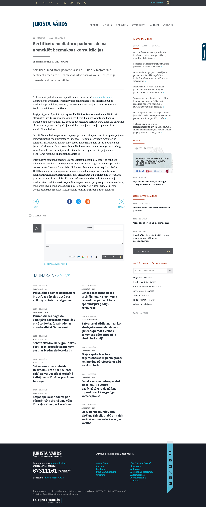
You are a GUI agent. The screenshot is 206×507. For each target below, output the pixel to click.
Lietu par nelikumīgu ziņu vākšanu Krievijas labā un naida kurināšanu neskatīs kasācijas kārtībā (102, 417)
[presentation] (109, 249)
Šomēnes (156, 45)
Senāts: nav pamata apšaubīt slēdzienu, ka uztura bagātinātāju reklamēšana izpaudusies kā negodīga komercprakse (101, 388)
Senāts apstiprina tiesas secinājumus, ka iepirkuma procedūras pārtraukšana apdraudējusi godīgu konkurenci (99, 300)
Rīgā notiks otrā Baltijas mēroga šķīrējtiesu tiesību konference (149, 183)
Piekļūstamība (138, 477)
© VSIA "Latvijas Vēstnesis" (111, 491)
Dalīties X (78, 201)
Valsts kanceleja (141, 304)
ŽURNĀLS (95, 25)
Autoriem (135, 469)
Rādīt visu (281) (153, 313)
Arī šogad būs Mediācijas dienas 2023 (151, 222)
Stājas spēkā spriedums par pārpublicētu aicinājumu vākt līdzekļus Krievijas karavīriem (52, 400)
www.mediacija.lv (102, 97)
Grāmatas (101, 474)
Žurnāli (100, 466)
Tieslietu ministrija (142, 282)
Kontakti (134, 480)
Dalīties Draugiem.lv (87, 201)
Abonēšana (102, 463)
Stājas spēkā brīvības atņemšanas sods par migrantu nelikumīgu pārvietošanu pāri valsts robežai (102, 359)
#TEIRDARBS (139, 25)
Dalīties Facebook (69, 201)
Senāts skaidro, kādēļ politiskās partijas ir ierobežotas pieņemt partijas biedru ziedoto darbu (54, 346)
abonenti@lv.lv (59, 463)
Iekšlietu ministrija (142, 299)
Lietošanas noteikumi (141, 471)
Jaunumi (61, 38)
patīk (36, 207)
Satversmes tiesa (40, 312)
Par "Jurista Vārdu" (140, 463)
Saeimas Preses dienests (145, 286)
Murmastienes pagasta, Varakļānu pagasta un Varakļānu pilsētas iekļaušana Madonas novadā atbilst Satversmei (54, 321)
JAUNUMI (154, 25)
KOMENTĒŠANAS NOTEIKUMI (55, 264)
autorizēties (157, 3)
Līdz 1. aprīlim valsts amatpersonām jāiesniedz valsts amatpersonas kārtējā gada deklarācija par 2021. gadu (152, 115)
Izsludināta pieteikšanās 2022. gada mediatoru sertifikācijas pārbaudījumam (151, 238)
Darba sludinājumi (106, 471)
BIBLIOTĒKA (122, 25)
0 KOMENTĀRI (39, 215)
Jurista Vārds (139, 295)
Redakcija (135, 466)
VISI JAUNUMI (152, 251)
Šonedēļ (145, 45)
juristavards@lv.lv (54, 477)
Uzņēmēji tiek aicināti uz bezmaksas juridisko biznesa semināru (151, 65)
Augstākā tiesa (39, 289)
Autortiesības (137, 474)
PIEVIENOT (108, 257)
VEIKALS (107, 25)
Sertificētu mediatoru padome (50, 61)
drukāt (121, 207)
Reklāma (101, 469)
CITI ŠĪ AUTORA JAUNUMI (145, 196)
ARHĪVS (166, 25)
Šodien (136, 45)
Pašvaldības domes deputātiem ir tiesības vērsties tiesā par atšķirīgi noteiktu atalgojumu (54, 296)
